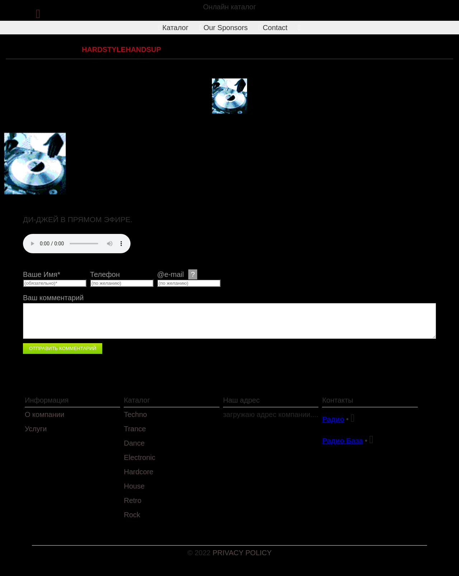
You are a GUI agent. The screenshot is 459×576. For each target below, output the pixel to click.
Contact (272, 28)
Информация (46, 400)
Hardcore (57, 49)
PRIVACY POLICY (242, 553)
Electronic (139, 457)
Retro (132, 500)
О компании (44, 414)
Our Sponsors (223, 28)
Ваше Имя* (41, 274)
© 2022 (199, 553)
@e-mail (177, 274)
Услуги (36, 429)
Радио (333, 419)
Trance (135, 429)
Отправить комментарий (62, 348)
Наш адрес (241, 400)
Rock (132, 515)
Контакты (337, 400)
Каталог (173, 28)
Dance (134, 443)
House (134, 486)
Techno (135, 414)
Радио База (342, 441)
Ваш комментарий (53, 298)
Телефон (105, 274)
